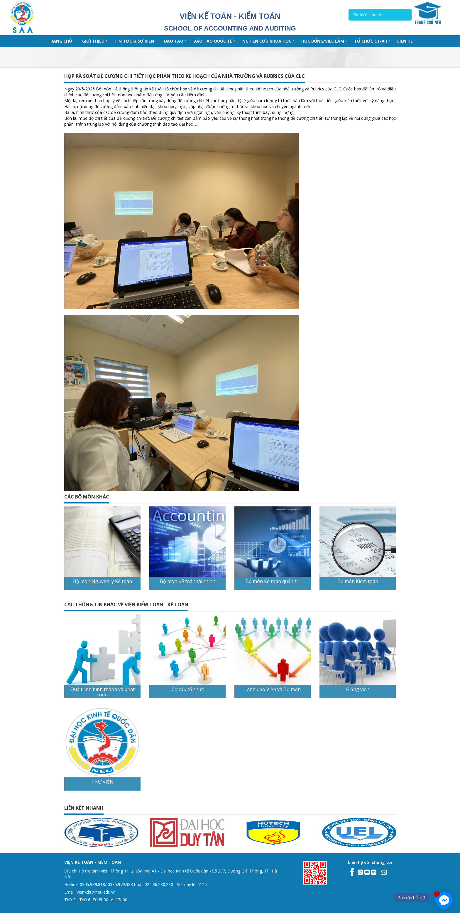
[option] (63, 832)
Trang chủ (60, 41)
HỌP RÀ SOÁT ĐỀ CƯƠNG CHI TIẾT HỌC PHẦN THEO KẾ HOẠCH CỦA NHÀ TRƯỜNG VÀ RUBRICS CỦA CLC (184, 76)
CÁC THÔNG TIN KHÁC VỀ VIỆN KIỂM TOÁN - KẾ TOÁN (126, 604)
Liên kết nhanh (84, 808)
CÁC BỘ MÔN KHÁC (86, 496)
